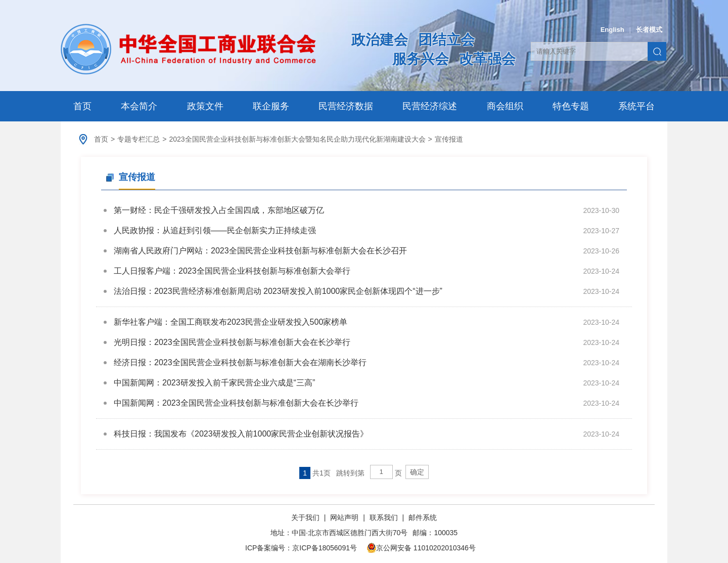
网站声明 (344, 517)
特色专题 (571, 106)
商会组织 (505, 106)
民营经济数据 (345, 106)
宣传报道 (449, 139)
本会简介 (139, 106)
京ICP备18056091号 (324, 548)
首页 (82, 106)
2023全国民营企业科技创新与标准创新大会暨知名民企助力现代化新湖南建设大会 (297, 139)
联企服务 (271, 106)
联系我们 (384, 517)
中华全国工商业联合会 (188, 49)
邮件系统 (422, 517)
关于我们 (306, 517)
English (612, 29)
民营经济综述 (429, 106)
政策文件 (205, 106)
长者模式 (649, 29)
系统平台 (636, 106)
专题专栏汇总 (138, 139)
